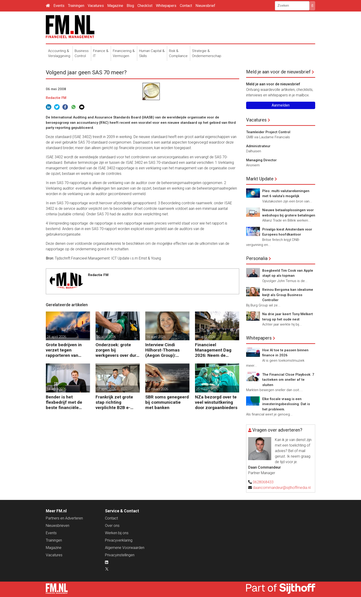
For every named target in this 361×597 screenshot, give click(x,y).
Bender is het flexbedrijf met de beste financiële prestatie (64, 402)
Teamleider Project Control (268, 132)
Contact (186, 5)
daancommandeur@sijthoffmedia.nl (282, 487)
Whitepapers (166, 5)
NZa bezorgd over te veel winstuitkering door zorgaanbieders (216, 402)
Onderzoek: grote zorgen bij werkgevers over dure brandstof (117, 350)
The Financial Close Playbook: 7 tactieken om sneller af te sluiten (288, 379)
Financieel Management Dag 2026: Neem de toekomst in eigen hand (213, 350)
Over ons (112, 525)
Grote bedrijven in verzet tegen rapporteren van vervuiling (64, 350)
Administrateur (258, 146)
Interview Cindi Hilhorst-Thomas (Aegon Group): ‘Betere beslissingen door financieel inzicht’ (166, 350)
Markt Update (260, 179)
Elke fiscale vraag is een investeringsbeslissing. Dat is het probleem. (286, 404)
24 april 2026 (56, 337)
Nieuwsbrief (205, 5)
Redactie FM (56, 98)
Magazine (115, 5)
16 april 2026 (156, 337)
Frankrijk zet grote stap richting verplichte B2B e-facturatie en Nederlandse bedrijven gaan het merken (114, 402)
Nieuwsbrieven (57, 525)
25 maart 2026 (157, 389)
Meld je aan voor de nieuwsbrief (278, 72)
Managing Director (261, 160)
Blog (130, 5)
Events (58, 5)
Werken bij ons (116, 533)
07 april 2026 (106, 389)
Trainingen (76, 5)
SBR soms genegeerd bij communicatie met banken (167, 402)
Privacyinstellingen (119, 555)
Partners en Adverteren (64, 518)
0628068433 (263, 482)
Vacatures (96, 5)
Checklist (144, 5)
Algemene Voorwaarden (124, 547)
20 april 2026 (106, 337)
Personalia (257, 258)
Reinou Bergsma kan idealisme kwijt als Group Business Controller (287, 295)
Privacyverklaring (118, 540)
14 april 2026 (56, 389)
